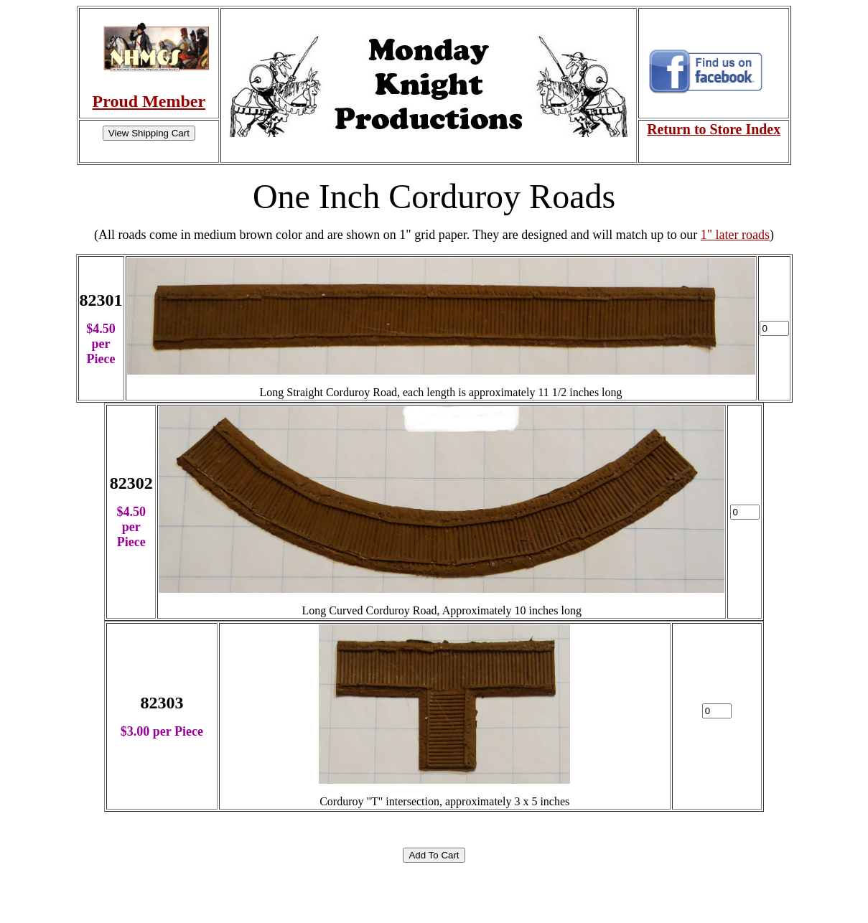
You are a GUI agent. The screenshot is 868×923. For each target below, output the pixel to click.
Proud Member (149, 101)
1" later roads (735, 235)
